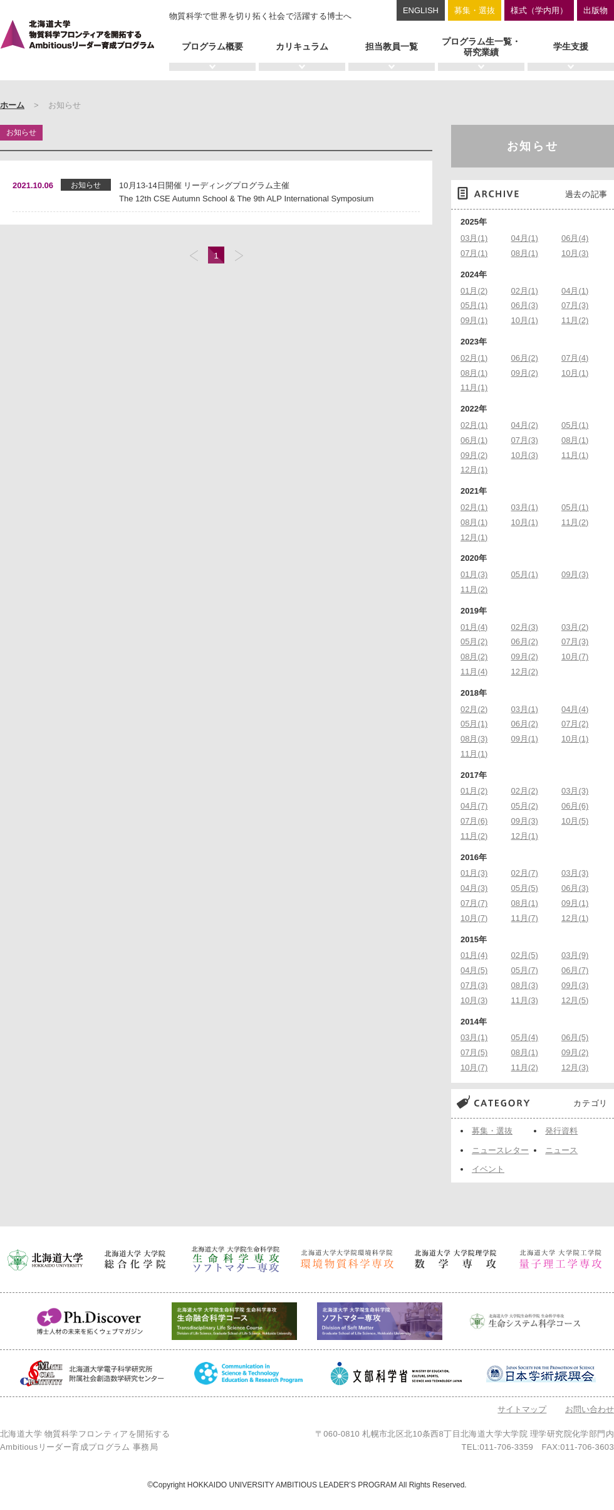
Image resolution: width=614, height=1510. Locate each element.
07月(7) (473, 903)
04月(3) (473, 888)
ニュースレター (500, 1150)
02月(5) (524, 955)
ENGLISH (421, 10)
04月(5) (473, 970)
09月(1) (473, 320)
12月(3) (574, 1067)
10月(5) (574, 821)
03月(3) (574, 790)
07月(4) (574, 358)
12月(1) (473, 469)
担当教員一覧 (391, 46)
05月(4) (524, 1037)
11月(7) (524, 918)
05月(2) (473, 641)
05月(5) (524, 888)
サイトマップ (521, 1409)
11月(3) (524, 1000)
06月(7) (574, 970)
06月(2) (524, 358)
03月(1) (473, 238)
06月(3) (524, 305)
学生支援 (570, 46)
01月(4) (473, 627)
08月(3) (473, 738)
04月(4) (574, 709)
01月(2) (473, 290)
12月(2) (524, 671)
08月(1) (524, 253)
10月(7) (574, 656)
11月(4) (473, 671)
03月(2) (574, 627)
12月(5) (574, 1000)
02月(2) (473, 709)
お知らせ (533, 146)
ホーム (12, 105)
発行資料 (561, 1130)
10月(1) (524, 320)
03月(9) (574, 955)
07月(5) (473, 1052)
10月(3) (574, 253)
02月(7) (524, 873)
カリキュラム (302, 46)
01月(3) (473, 574)
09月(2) (524, 373)
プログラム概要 (212, 46)
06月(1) (473, 440)
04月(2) (524, 425)
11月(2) (574, 320)
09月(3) (574, 574)
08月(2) (473, 656)
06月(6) (574, 806)
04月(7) (473, 806)
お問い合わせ (589, 1409)
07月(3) (574, 305)
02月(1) (524, 290)
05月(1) (473, 305)
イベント (488, 1169)
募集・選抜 (474, 10)
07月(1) (473, 253)
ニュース (561, 1150)
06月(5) (574, 1037)
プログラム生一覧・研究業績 (481, 46)
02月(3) (524, 627)
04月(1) (524, 238)
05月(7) (524, 970)
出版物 (595, 10)
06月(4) (574, 238)
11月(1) (473, 387)
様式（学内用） (539, 10)
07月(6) (473, 821)
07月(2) (574, 723)
